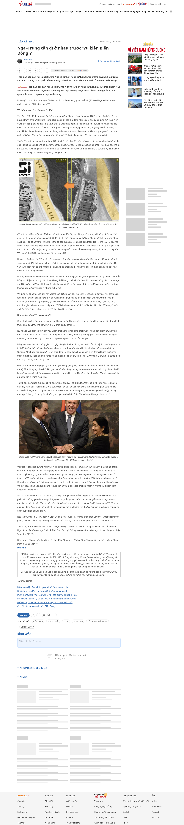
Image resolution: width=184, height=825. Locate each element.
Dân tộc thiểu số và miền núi (136, 801)
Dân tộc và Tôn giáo (54, 11)
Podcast (103, 4)
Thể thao (88, 11)
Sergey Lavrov (27, 626)
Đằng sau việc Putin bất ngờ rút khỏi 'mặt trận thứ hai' (43, 587)
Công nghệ (135, 11)
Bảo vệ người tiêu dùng (105, 812)
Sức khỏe (124, 11)
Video (154, 801)
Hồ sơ (125, 822)
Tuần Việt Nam (114, 4)
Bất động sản (162, 11)
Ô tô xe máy (71, 801)
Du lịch (69, 806)
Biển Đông (38, 621)
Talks (125, 817)
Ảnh (153, 795)
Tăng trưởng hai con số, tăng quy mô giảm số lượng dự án (154, 57)
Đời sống (114, 11)
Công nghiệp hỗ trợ (103, 806)
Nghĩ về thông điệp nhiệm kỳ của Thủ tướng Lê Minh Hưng (154, 91)
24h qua (155, 817)
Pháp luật (146, 11)
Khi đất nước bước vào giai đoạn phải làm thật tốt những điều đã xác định (153, 69)
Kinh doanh (38, 11)
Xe (153, 11)
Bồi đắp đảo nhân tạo (97, 621)
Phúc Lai (27, 59)
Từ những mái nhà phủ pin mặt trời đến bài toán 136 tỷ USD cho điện (153, 104)
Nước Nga (78, 621)
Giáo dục (69, 11)
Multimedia (157, 806)
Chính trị (19, 11)
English (126, 812)
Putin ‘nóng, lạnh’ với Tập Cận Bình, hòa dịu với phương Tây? (47, 595)
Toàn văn (98, 801)
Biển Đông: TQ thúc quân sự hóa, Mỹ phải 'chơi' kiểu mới (45, 602)
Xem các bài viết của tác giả (110, 61)
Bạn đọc (70, 817)
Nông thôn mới (129, 795)
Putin (66, 621)
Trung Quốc (53, 621)
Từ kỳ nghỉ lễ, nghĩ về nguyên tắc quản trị (154, 78)
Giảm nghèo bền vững (104, 822)
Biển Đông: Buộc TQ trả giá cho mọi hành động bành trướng (46, 599)
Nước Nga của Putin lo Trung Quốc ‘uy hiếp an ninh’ (42, 591)
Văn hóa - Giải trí (101, 11)
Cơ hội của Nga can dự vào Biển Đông (36, 606)
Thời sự (28, 11)
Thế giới (78, 11)
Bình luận (23, 615)
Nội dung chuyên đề (132, 806)
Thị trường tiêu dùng (104, 817)
